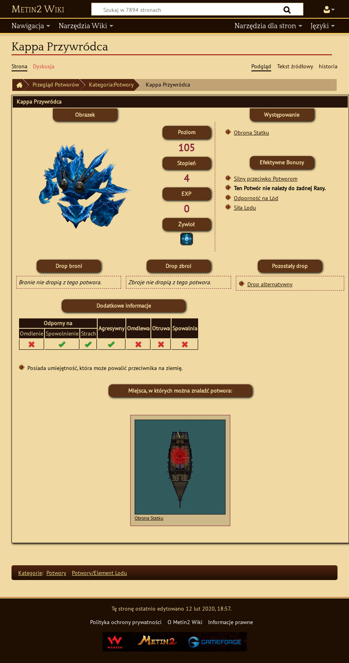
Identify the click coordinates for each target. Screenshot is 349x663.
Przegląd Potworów (56, 84)
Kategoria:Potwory (111, 84)
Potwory (56, 572)
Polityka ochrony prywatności (126, 622)
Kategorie (30, 572)
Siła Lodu (245, 207)
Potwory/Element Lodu (99, 572)
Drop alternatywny (270, 284)
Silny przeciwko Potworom (265, 178)
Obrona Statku (251, 132)
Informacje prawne (230, 622)
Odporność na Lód (256, 198)
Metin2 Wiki (38, 9)
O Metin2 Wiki (185, 622)
